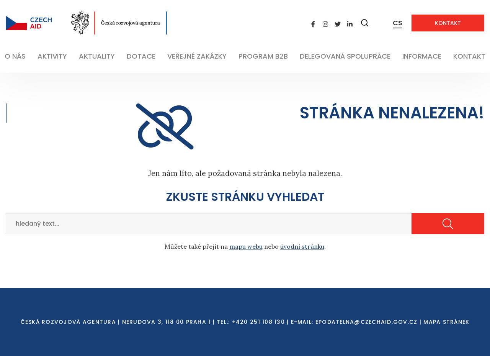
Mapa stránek (446, 322)
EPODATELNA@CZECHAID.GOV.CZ (366, 322)
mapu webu (246, 246)
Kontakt (448, 23)
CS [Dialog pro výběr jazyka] (397, 23)
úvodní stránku (302, 246)
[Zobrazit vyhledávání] (364, 22)
